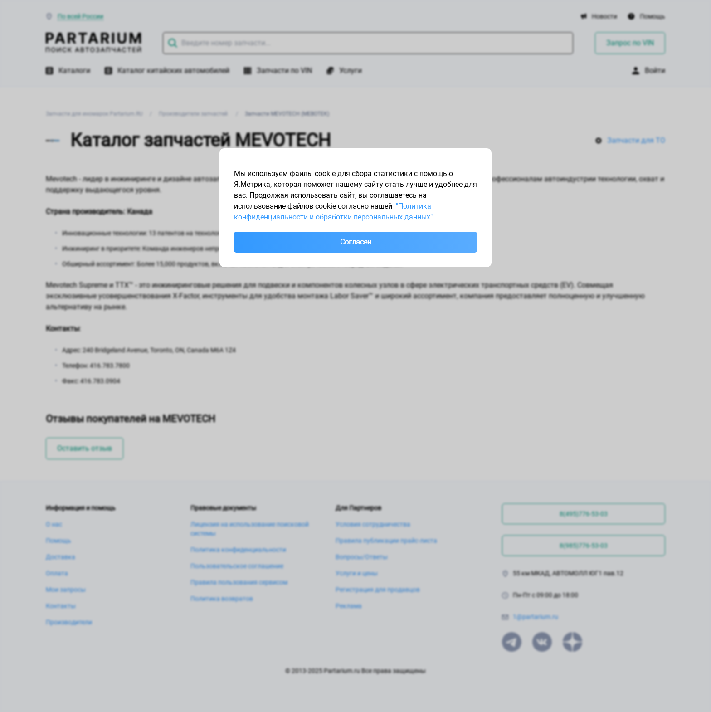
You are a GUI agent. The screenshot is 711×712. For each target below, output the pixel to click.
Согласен (355, 242)
